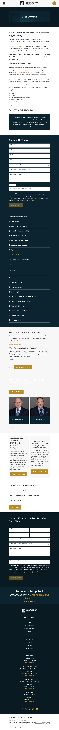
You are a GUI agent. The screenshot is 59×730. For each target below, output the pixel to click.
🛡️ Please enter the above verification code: (21, 188)
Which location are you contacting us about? (21, 169)
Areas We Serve (29, 634)
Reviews (29, 643)
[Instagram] (33, 709)
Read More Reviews (23, 367)
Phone (11, 154)
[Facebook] (22, 709)
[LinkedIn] (29, 709)
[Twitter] (26, 709)
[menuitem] (30, 222)
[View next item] (12, 367)
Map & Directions (30, 663)
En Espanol (29, 649)
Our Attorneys (29, 626)
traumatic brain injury (15, 46)
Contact (29, 646)
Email (11, 159)
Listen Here (15, 508)
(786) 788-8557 (24, 122)
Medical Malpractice (29, 629)
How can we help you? (15, 174)
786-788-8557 (29, 601)
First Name (12, 144)
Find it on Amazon (18, 474)
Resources (29, 637)
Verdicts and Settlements (18, 84)
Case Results (29, 640)
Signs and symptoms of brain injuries (27, 72)
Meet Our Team (16, 392)
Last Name (12, 149)
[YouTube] (37, 709)
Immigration (29, 632)
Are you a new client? (15, 164)
